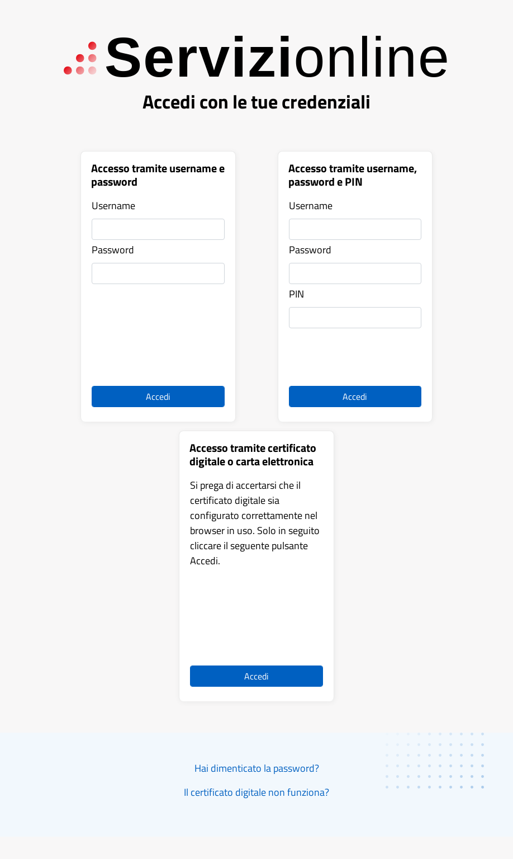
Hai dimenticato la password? (256, 768)
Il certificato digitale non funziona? (256, 792)
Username (113, 205)
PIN (296, 293)
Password (113, 249)
